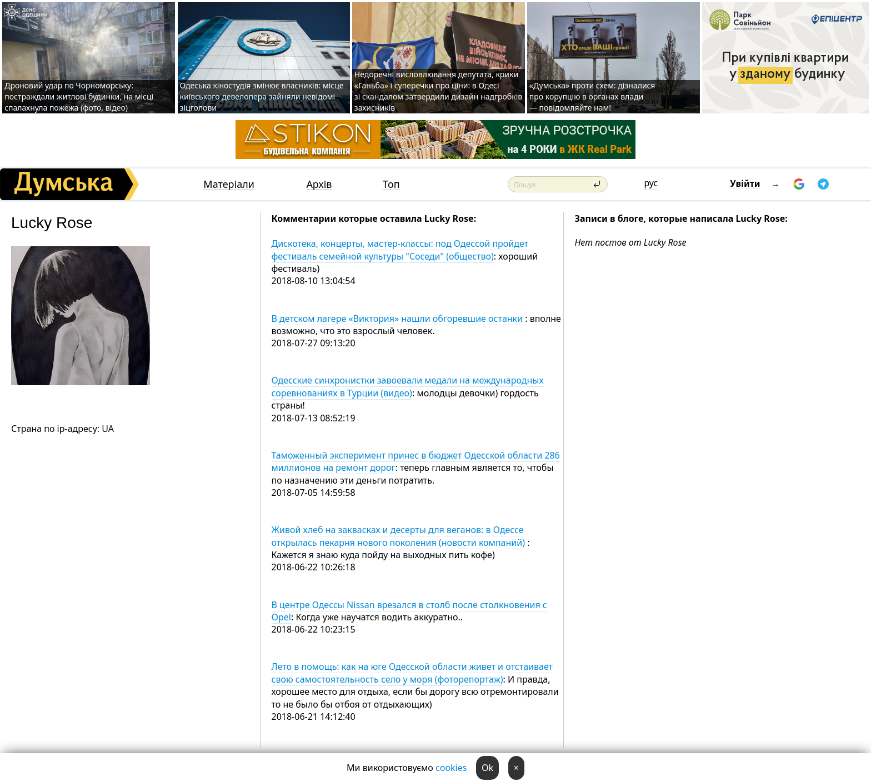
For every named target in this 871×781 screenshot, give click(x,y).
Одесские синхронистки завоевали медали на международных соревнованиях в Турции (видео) (408, 386)
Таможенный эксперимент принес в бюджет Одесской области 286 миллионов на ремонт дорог (416, 461)
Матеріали (228, 184)
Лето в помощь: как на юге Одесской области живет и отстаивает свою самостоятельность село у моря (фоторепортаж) (412, 672)
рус (651, 183)
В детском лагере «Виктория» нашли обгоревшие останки (398, 318)
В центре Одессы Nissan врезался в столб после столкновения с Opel (409, 611)
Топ (391, 184)
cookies (451, 768)
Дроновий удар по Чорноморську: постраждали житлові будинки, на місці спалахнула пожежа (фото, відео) (78, 96)
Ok (487, 768)
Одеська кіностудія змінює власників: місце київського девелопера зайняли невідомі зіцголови (262, 96)
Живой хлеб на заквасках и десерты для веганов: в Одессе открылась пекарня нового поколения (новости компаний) (400, 536)
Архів (319, 184)
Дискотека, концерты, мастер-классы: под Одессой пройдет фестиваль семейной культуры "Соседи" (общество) (400, 249)
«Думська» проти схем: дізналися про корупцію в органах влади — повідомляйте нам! (592, 96)
